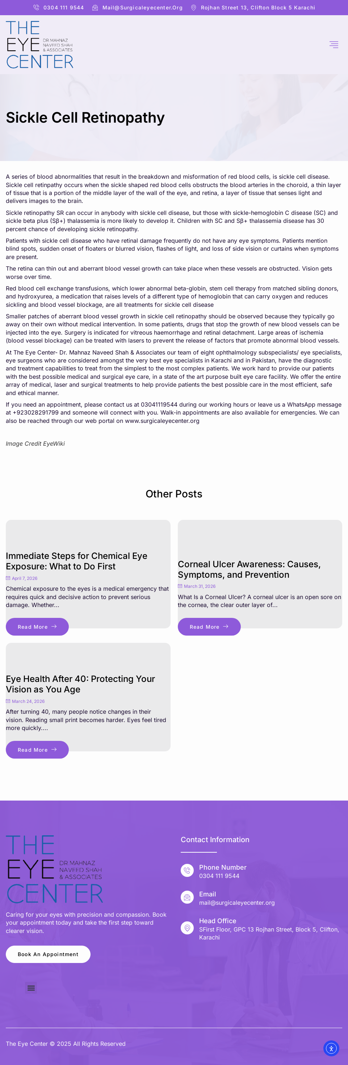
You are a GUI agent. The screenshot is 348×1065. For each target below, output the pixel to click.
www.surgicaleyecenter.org (162, 420)
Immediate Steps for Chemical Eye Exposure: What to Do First (76, 561)
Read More (37, 627)
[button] (31, 988)
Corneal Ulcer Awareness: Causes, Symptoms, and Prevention (249, 569)
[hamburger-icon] (334, 45)
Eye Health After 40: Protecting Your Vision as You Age (80, 684)
